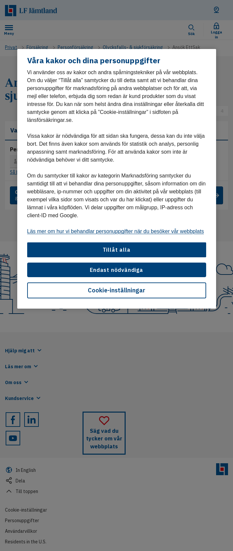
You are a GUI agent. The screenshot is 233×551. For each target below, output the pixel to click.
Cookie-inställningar (116, 290)
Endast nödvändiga (116, 270)
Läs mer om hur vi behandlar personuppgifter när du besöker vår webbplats (115, 231)
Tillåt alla (117, 249)
